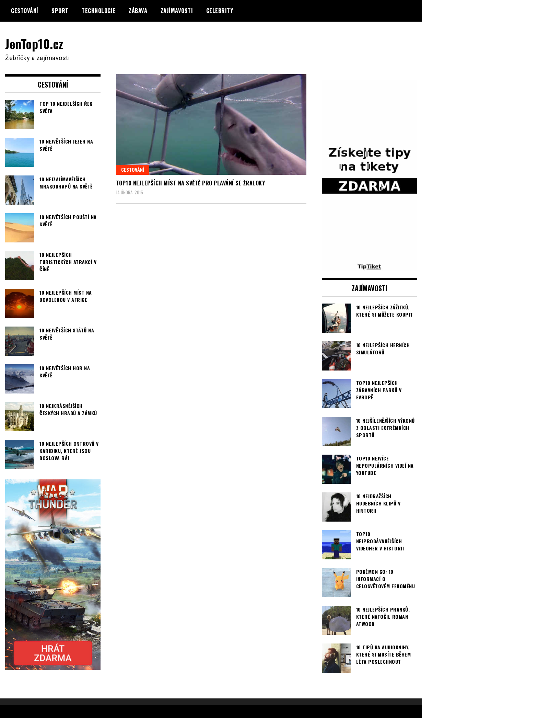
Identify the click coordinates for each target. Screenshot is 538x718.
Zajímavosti (177, 11)
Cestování (24, 11)
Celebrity (219, 11)
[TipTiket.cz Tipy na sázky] (369, 266)
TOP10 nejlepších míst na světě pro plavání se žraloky (190, 183)
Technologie (99, 11)
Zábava (138, 11)
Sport (60, 11)
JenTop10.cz (35, 43)
